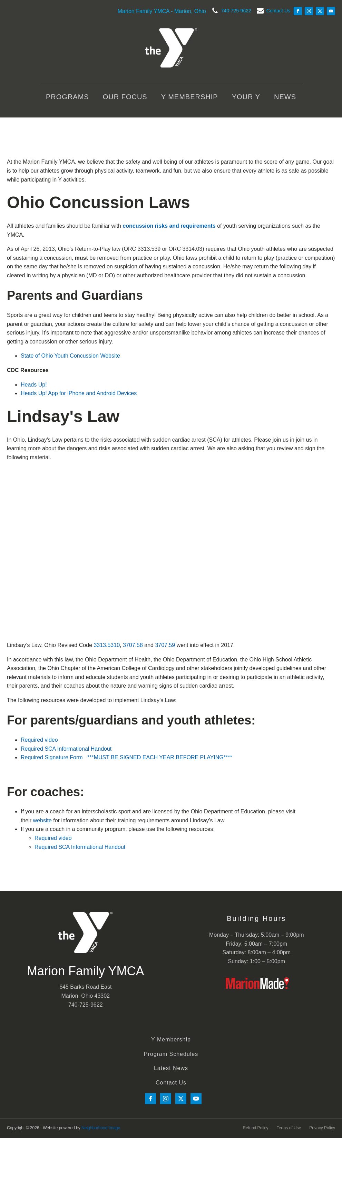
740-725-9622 (236, 10)
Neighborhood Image (100, 1127)
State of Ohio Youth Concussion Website (70, 356)
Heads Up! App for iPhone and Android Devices (79, 393)
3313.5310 (107, 645)
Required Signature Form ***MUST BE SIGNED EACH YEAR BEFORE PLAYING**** (126, 757)
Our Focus (125, 97)
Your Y (246, 97)
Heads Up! (34, 385)
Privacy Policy (322, 1127)
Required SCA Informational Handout (66, 749)
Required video (39, 740)
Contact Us (278, 10)
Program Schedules (171, 1054)
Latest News (171, 1068)
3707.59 (165, 645)
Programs (67, 97)
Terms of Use (289, 1127)
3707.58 (133, 645)
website (42, 820)
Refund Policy (255, 1127)
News (285, 97)
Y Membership (189, 97)
